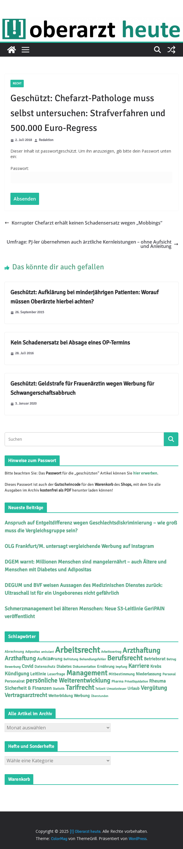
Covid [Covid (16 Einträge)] (27, 666)
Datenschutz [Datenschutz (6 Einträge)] (44, 666)
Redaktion (46, 140)
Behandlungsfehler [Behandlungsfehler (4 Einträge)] (92, 659)
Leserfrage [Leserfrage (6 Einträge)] (56, 674)
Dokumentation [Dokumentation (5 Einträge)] (84, 666)
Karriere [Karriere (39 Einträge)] (138, 666)
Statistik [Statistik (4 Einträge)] (59, 689)
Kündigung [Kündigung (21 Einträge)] (17, 673)
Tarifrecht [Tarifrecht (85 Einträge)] (80, 687)
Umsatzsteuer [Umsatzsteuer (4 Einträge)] (116, 689)
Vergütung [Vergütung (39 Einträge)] (154, 688)
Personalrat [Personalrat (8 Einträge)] (15, 681)
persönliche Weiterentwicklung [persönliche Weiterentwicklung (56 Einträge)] (68, 680)
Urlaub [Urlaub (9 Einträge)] (133, 688)
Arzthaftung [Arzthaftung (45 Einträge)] (20, 658)
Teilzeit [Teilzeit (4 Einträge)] (100, 689)
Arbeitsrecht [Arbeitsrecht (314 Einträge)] (77, 650)
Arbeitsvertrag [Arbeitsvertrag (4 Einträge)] (111, 652)
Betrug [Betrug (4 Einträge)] (171, 659)
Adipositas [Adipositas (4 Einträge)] (32, 652)
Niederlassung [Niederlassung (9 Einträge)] (148, 673)
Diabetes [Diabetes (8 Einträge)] (64, 666)
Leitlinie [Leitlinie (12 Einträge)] (38, 674)
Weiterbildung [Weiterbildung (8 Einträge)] (60, 695)
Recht (17, 83)
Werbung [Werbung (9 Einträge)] (82, 695)
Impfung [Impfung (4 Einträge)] (121, 667)
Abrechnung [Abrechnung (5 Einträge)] (14, 651)
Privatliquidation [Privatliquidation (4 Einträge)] (136, 681)
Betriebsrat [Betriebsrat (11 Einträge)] (154, 658)
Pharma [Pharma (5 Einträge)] (117, 681)
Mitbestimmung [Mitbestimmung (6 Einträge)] (122, 674)
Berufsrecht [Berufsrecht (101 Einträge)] (125, 658)
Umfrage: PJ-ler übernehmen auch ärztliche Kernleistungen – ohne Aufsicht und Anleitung (92, 244)
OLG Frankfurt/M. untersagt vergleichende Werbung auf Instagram (79, 546)
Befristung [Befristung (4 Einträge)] (70, 659)
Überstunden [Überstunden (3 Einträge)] (99, 696)
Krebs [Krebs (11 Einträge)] (155, 666)
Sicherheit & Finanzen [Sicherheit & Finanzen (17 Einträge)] (28, 688)
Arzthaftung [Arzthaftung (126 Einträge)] (141, 650)
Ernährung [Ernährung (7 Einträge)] (105, 666)
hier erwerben (145, 473)
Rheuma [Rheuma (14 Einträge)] (157, 681)
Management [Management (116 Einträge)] (86, 672)
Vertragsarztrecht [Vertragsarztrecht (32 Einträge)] (26, 695)
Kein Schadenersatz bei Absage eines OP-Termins (70, 342)
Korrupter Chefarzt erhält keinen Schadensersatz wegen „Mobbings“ (83, 222)
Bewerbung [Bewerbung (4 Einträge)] (13, 667)
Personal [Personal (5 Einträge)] (169, 674)
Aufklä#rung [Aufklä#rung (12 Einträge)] (49, 659)
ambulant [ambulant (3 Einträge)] (47, 652)
